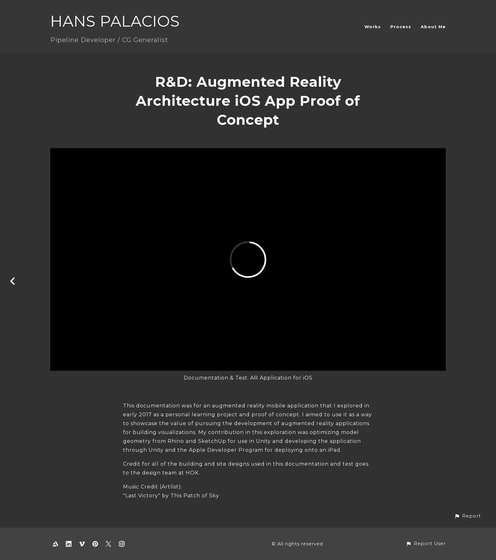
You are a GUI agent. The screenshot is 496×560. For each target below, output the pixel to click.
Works (372, 26)
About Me (433, 26)
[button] (467, 516)
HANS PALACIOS (115, 21)
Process (400, 26)
